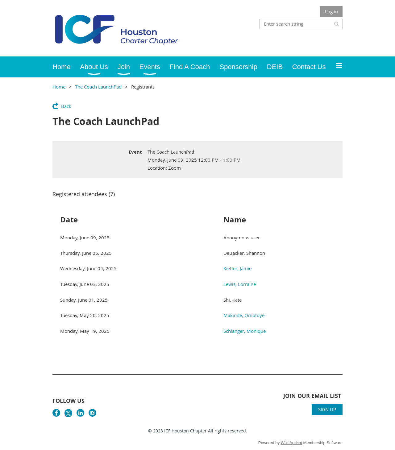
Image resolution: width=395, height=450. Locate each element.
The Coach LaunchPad (98, 87)
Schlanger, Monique (244, 331)
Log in (331, 11)
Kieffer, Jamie (237, 268)
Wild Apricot (291, 442)
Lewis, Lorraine (239, 284)
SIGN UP (327, 409)
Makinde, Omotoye (243, 315)
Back (66, 106)
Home (58, 87)
